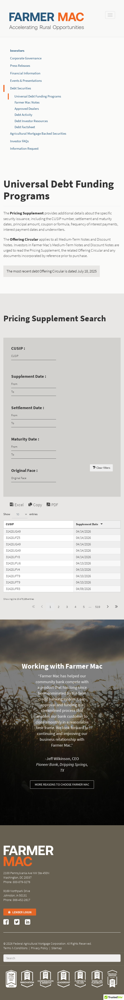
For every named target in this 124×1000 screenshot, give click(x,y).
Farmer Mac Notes (27, 102)
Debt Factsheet (25, 127)
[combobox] (20, 514)
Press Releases (20, 65)
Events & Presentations (26, 80)
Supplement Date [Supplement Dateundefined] (87, 524)
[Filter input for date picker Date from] (33, 384)
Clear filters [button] (103, 468)
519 (97, 607)
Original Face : (24, 470)
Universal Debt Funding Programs (37, 96)
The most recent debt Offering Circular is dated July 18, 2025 (52, 271)
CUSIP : (18, 348)
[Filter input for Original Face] (33, 478)
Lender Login (20, 912)
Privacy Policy (39, 948)
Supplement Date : (28, 376)
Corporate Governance (25, 58)
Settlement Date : (27, 407)
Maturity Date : (25, 439)
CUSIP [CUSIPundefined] (10, 524)
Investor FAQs (19, 141)
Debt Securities (20, 88)
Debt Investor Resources (31, 121)
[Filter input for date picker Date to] (33, 392)
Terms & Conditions (15, 948)
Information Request (24, 148)
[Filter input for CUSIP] (33, 356)
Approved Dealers (27, 108)
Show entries (20, 514)
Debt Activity (23, 114)
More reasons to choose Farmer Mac (62, 784)
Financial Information (25, 73)
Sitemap (56, 948)
